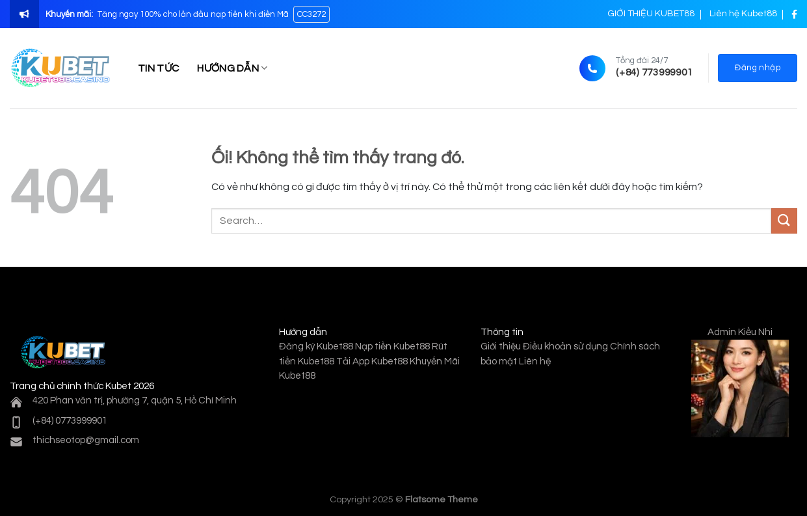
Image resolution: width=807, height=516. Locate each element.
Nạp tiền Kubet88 (392, 346)
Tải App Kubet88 (372, 361)
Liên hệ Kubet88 (743, 13)
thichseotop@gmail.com (86, 440)
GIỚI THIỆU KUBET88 (651, 13)
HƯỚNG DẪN (232, 68)
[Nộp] (784, 221)
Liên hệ (535, 361)
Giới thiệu (501, 346)
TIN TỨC (158, 68)
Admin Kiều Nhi (740, 332)
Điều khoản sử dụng (565, 346)
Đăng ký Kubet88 (316, 346)
